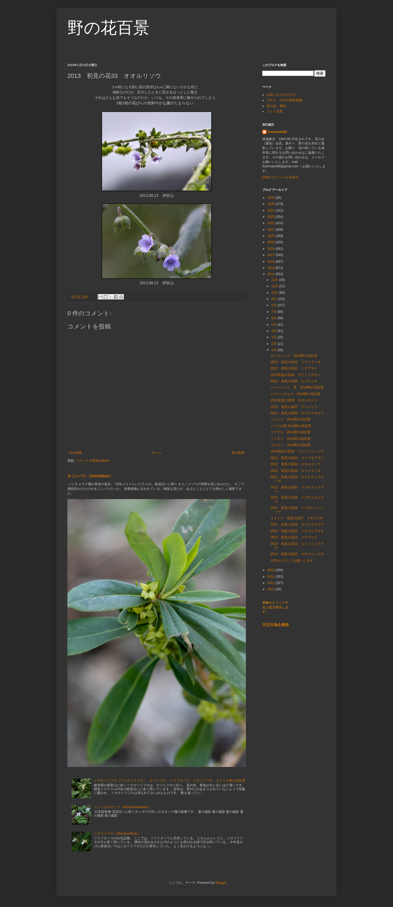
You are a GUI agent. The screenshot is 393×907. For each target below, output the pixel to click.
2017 (271, 255)
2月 (274, 344)
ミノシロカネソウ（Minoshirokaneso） (122, 807)
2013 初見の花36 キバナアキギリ (297, 413)
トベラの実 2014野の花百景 (290, 426)
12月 (275, 280)
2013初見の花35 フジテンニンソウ (297, 451)
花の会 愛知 (276, 106)
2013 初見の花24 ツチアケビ (293, 537)
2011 (271, 583)
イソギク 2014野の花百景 (290, 439)
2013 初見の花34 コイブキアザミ (297, 458)
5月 (274, 325)
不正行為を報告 (275, 625)
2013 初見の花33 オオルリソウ (295, 464)
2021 (271, 230)
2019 (271, 242)
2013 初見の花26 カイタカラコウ (297, 524)
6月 (274, 318)
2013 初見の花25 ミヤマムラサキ (297, 531)
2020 (271, 236)
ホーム (157, 453)
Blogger (221, 883)
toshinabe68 (277, 132)
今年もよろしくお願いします (291, 560)
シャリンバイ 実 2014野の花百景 (297, 387)
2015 (271, 268)
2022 (271, 223)
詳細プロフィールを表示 (280, 177)
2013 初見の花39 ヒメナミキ (293, 381)
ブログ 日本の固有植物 (284, 100)
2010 (271, 589)
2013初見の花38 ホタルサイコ (293, 400)
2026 (271, 198)
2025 (271, 204)
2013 (271, 570)
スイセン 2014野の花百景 (290, 445)
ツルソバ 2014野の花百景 (290, 419)
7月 (274, 312)
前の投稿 (238, 453)
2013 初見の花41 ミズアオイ (293, 368)
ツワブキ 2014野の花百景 (290, 432)
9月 (274, 299)
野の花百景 (108, 28)
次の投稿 (75, 453)
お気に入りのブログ (281, 95)
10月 (275, 293)
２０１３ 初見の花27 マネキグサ (296, 518)
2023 (271, 217)
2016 (271, 261)
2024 (271, 210)
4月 (274, 331)
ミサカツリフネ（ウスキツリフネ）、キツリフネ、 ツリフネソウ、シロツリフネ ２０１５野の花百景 (169, 780)
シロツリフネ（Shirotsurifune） (117, 833)
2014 (271, 274)
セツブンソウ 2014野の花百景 (293, 356)
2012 (271, 577)
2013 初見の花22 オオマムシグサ (297, 554)
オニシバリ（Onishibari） (90, 476)
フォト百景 (274, 111)
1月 (274, 350)
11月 (275, 286)
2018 (271, 249)
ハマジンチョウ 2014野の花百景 (295, 394)
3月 (274, 337)
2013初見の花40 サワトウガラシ (295, 375)
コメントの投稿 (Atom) (92, 461)
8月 (274, 305)
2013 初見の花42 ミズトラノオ (295, 362)
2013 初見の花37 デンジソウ (293, 407)
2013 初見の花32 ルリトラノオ (295, 471)
